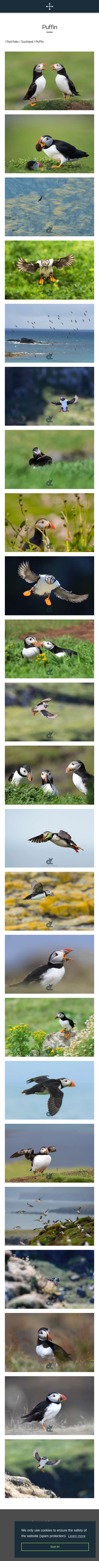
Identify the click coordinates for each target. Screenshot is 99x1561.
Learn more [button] (76, 1536)
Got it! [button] (55, 1546)
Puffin (40, 41)
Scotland (27, 41)
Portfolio (13, 41)
